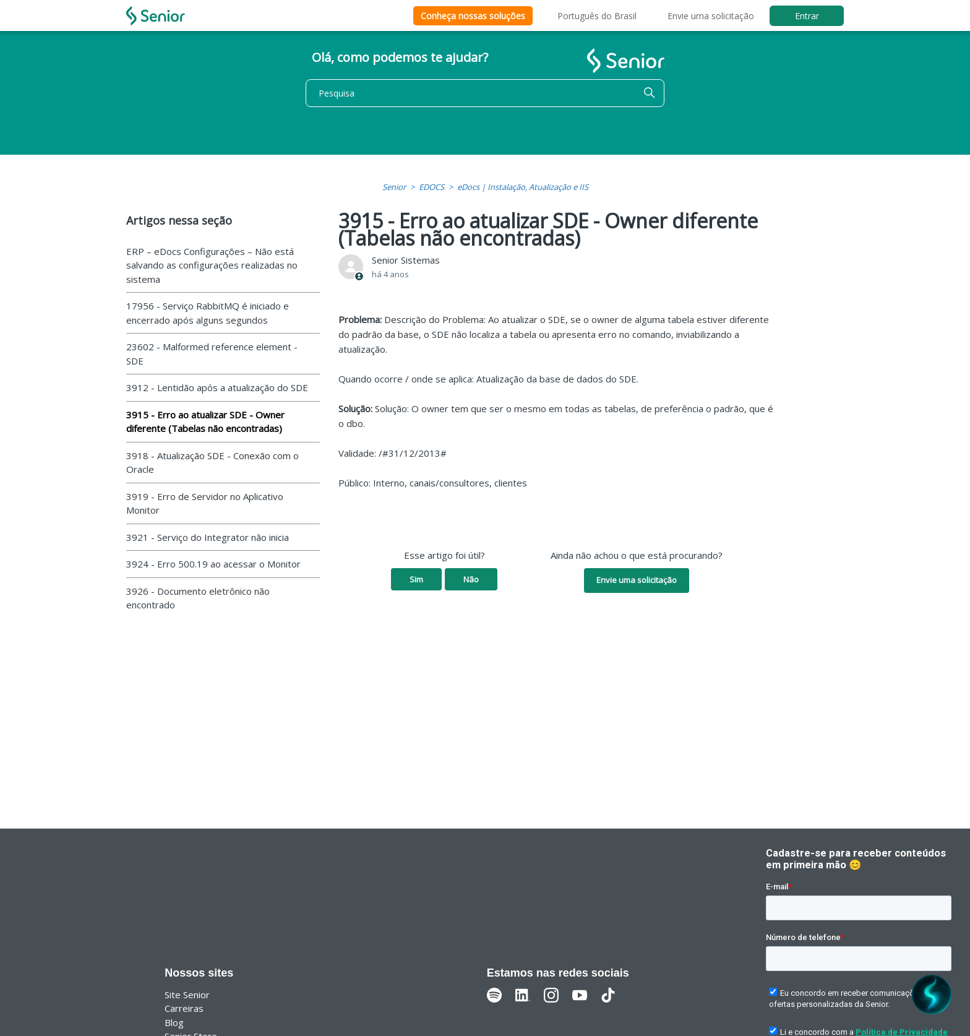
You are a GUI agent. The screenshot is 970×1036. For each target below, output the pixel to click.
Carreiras (184, 1008)
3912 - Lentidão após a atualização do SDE (217, 387)
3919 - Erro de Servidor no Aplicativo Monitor (204, 503)
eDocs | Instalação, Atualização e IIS (522, 186)
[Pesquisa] (485, 93)
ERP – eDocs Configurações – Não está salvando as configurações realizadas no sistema (212, 265)
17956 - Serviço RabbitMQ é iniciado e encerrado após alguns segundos (207, 313)
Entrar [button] (807, 16)
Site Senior (187, 994)
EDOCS (431, 186)
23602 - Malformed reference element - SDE (212, 353)
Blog (174, 1022)
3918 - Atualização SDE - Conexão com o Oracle (212, 462)
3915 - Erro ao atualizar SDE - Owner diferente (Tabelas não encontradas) (205, 421)
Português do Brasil (597, 16)
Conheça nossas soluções (473, 16)
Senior (394, 186)
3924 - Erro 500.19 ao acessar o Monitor (213, 564)
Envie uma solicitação (710, 16)
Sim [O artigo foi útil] (416, 579)
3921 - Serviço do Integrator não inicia (207, 537)
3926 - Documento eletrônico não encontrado (198, 598)
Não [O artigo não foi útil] (471, 579)
